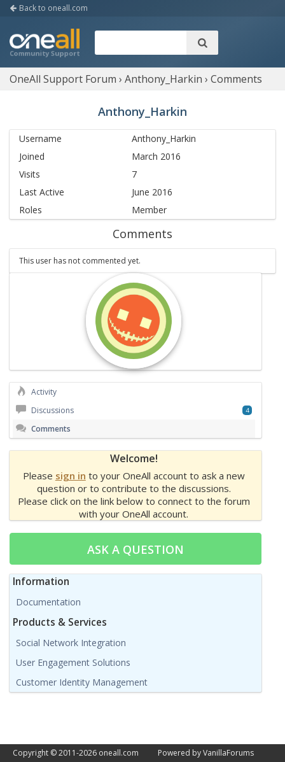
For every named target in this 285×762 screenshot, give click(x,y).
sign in (70, 475)
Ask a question (135, 549)
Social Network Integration (71, 643)
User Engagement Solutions (73, 662)
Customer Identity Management (82, 682)
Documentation (48, 602)
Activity (36, 391)
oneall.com (119, 752)
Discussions (45, 410)
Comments (43, 428)
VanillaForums (228, 752)
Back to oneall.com (49, 8)
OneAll (45, 44)
